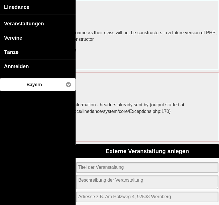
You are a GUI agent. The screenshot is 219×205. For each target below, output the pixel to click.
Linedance (16, 7)
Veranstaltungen (24, 23)
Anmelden (16, 66)
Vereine (13, 37)
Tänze (11, 52)
